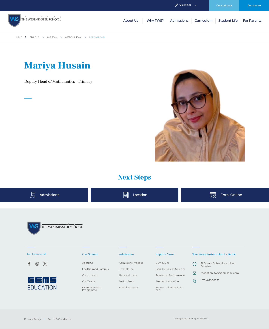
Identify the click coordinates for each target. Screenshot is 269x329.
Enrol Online (231, 195)
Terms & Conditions (59, 319)
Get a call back (224, 5)
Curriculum (204, 20)
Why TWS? (155, 20)
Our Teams (88, 281)
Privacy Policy (32, 319)
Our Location (90, 275)
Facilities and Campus (95, 269)
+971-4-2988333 (210, 280)
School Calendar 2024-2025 (169, 288)
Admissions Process (131, 263)
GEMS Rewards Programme (91, 288)
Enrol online (254, 5)
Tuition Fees (126, 281)
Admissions (179, 20)
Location (140, 195)
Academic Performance (170, 275)
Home (19, 37)
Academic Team (73, 37)
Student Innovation (167, 281)
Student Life (228, 20)
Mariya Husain (97, 37)
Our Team (52, 37)
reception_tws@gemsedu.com (220, 272)
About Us (130, 20)
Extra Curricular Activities (170, 269)
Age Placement (128, 287)
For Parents (252, 20)
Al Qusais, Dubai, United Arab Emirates (218, 265)
